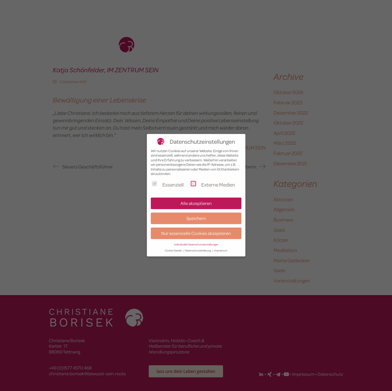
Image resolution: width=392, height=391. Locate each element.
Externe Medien (213, 178)
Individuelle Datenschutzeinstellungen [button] (196, 238)
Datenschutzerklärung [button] (198, 244)
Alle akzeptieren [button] (196, 197)
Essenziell (168, 178)
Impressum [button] (221, 244)
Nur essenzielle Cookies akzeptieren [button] (196, 227)
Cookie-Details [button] (173, 244)
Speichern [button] (196, 212)
